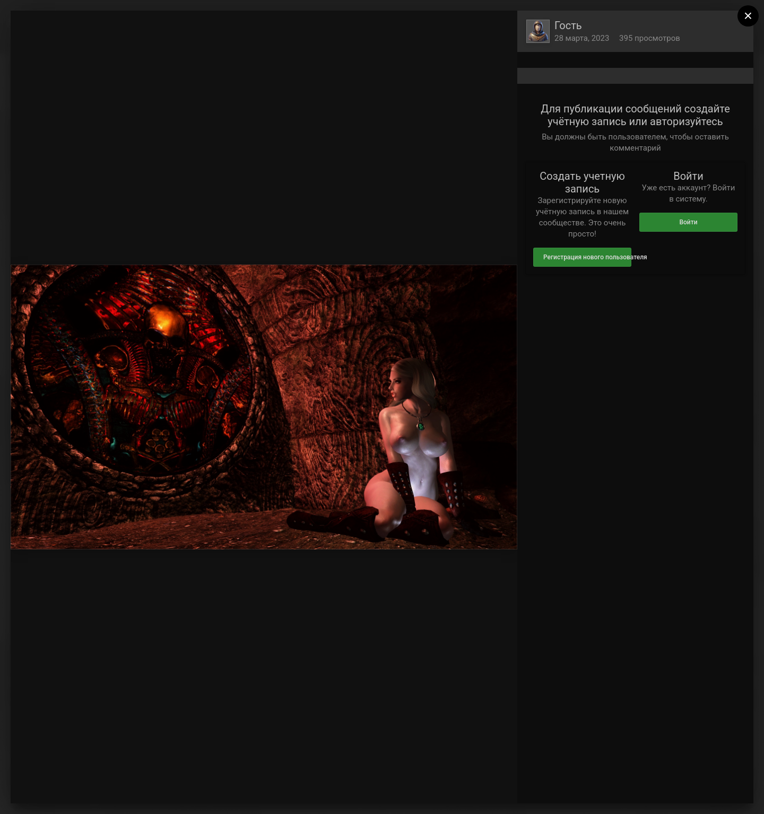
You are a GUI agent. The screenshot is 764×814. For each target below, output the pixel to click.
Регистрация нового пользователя (587, 257)
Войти (688, 222)
